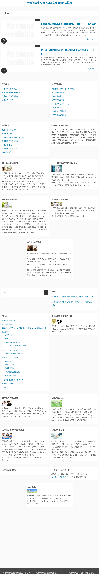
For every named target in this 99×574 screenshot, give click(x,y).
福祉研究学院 (7, 152)
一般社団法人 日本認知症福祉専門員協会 (49, 2)
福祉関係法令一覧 (8, 383)
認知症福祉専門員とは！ (14, 342)
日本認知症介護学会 (58, 111)
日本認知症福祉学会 (58, 115)
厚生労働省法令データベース (12, 380)
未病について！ (10, 364)
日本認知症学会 (8, 100)
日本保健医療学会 (58, 92)
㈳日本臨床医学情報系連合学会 (62, 89)
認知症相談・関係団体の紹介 (15, 353)
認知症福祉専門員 (8, 320)
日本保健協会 (7, 133)
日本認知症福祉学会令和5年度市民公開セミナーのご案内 (68, 24)
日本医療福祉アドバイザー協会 (13, 137)
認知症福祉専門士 (8, 324)
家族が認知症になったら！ (12, 350)
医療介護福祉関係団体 (13, 372)
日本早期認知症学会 (9, 89)
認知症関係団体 (10, 376)
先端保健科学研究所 (9, 130)
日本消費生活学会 (58, 107)
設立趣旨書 (9, 335)
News (37, 20)
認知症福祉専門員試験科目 (17, 346)
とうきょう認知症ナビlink (60, 477)
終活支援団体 (9, 368)
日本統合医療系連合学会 (11, 92)
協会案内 (5, 332)
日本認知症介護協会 (9, 148)
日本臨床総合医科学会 (10, 96)
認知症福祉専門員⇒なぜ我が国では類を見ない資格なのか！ (24, 328)
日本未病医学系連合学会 (60, 104)
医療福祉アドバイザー (10, 357)
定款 (6, 339)
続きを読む (91, 39)
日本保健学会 (56, 96)
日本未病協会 (7, 145)
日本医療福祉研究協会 (10, 141)
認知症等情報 (7, 361)
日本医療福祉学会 (58, 100)
